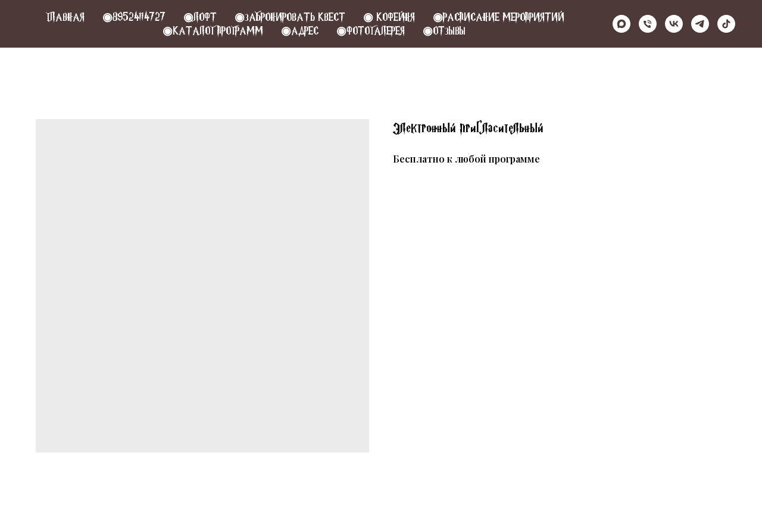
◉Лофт (200, 17)
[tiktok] (726, 24)
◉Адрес (299, 30)
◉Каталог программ (213, 30)
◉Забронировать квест (290, 17)
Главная (65, 17)
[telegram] (700, 24)
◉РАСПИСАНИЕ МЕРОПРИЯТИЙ (498, 17)
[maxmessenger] (621, 24)
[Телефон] (648, 24)
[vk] (674, 24)
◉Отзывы (444, 30)
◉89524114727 (133, 17)
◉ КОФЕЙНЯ (389, 17)
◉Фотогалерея (370, 30)
